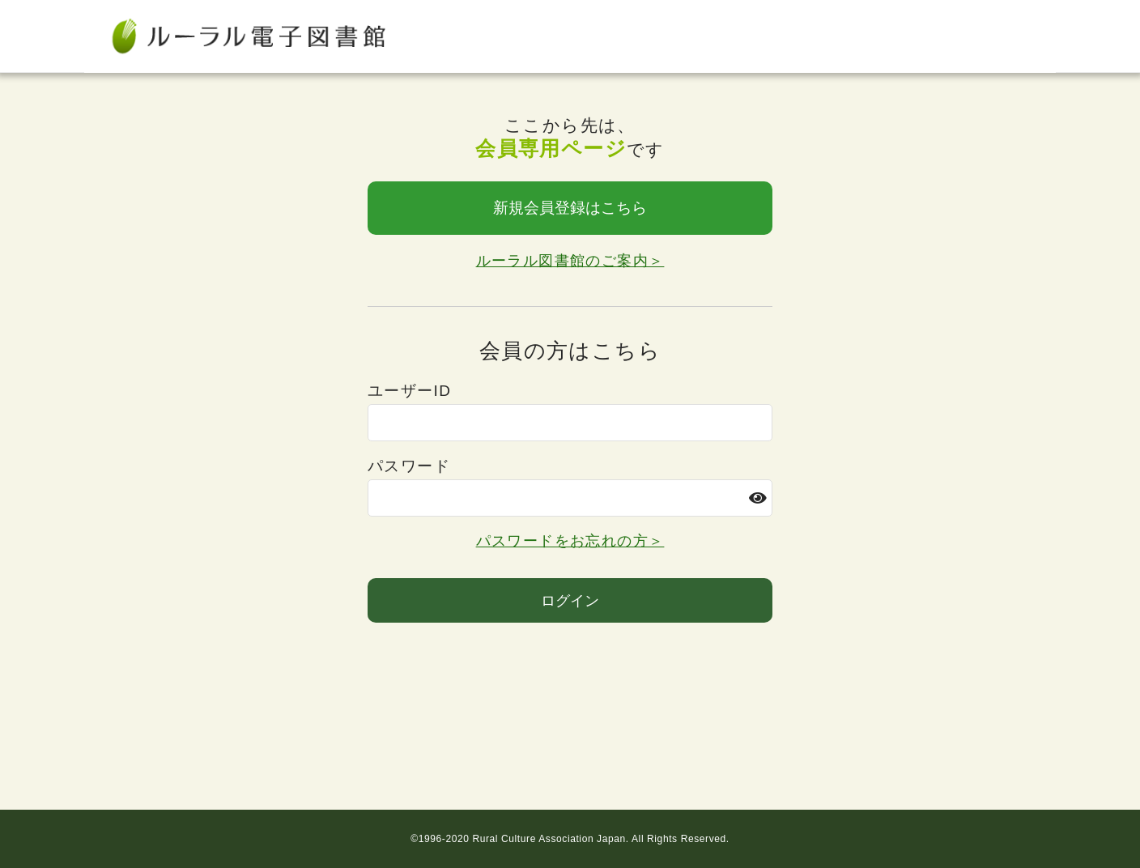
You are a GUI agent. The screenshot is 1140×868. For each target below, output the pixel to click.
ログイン (570, 601)
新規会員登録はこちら (570, 207)
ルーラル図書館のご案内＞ (570, 261)
